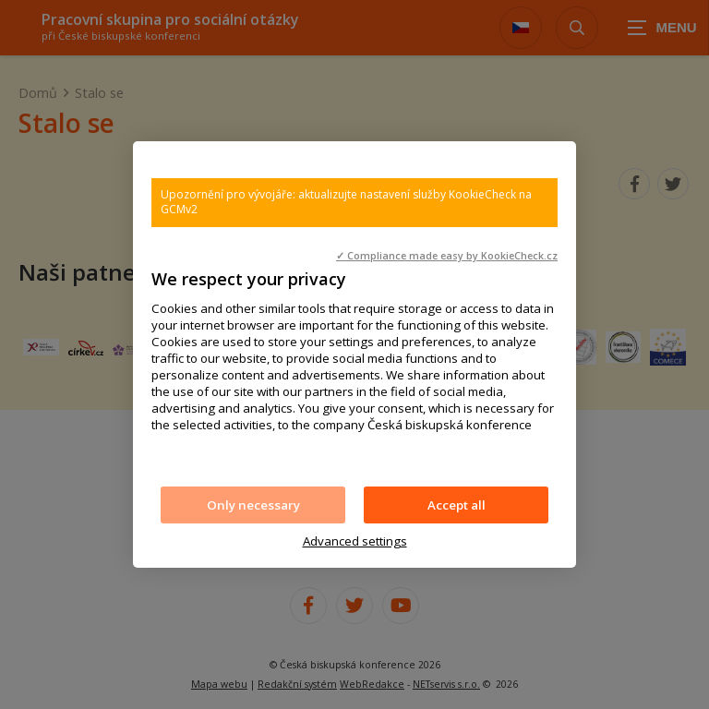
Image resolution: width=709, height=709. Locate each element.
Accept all (456, 505)
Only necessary (253, 505)
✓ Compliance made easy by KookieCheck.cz (447, 255)
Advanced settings (355, 541)
